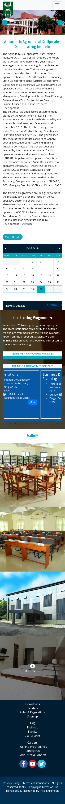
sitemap (32, 716)
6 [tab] (36, 423)
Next (60, 394)
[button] (5, 22)
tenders (32, 708)
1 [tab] (10, 423)
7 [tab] (42, 423)
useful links (32, 736)
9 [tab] (52, 423)
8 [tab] (47, 423)
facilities (32, 727)
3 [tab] (21, 423)
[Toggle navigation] (57, 4)
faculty (32, 731)
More (54, 402)
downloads (32, 704)
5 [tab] (31, 423)
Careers (32, 742)
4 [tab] (26, 423)
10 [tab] (57, 423)
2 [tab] (16, 423)
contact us (32, 751)
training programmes (32, 747)
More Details (12, 237)
